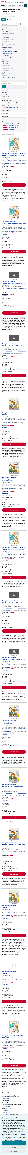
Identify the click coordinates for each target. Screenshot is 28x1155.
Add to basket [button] (14, 185)
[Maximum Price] (12, 103)
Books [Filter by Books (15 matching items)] (5, 31)
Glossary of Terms (7, 1112)
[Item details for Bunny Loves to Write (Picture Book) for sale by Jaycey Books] (14, 1027)
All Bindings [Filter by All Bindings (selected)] (5, 61)
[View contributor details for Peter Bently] (5, 973)
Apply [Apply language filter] (4, 86)
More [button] (21, 954)
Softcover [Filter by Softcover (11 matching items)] (6, 65)
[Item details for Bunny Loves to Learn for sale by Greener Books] (14, 834)
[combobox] (16, 5)
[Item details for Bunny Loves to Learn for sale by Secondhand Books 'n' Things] (14, 965)
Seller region (5, 113)
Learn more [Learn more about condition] (9, 47)
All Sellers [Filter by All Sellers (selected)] (5, 122)
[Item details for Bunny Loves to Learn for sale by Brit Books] (14, 896)
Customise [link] (14, 1151)
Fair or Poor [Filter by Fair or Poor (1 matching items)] (6, 55)
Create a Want (5, 1098)
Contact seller (5, 167)
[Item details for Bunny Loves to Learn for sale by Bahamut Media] (14, 652)
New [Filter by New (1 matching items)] (4, 49)
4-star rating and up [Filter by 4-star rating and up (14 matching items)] (11, 127)
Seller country (5, 116)
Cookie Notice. (15, 1137)
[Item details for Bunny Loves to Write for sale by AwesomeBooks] (14, 275)
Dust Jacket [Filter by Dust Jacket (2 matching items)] (6, 73)
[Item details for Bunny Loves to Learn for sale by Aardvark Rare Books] (14, 775)
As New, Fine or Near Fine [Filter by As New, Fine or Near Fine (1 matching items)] (9, 51)
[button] (26, 134)
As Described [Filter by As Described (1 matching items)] (6, 57)
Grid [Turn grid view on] (9, 19)
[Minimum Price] (4, 103)
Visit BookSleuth (6, 1106)
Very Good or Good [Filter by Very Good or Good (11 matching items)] (8, 53)
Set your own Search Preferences (10, 1114)
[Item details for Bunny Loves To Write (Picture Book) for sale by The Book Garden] (14, 538)
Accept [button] (14, 1143)
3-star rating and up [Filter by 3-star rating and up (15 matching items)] (11, 125)
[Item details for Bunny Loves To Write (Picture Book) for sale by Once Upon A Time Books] (14, 144)
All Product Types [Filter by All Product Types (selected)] (7, 29)
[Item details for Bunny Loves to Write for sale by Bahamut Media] (14, 595)
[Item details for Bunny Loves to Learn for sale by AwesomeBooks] (14, 338)
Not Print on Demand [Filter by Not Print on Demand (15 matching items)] (8, 77)
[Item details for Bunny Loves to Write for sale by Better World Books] (14, 212)
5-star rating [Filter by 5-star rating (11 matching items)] (9, 129)
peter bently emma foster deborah (16, 14)
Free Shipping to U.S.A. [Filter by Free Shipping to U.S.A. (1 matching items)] (10, 107)
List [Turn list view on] (3, 19)
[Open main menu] (3, 5)
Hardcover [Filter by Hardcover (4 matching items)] (5, 63)
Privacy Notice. (18, 1140)
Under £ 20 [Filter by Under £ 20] (5, 94)
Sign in (21, 2)
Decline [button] (14, 1147)
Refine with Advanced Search (8, 16)
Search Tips (5, 1110)
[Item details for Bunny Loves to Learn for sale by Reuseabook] (14, 404)
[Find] (25, 5)
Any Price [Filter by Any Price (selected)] (5, 92)
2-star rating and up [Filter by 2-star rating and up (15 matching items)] (11, 123)
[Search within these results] (14, 134)
